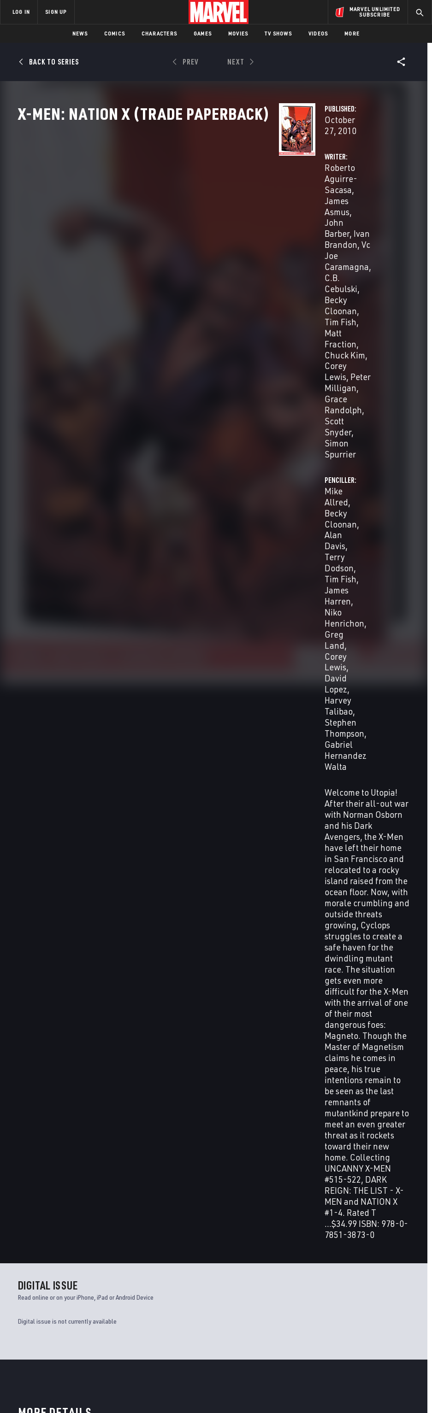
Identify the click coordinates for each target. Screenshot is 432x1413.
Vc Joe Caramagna (214, 219)
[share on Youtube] (341, 1315)
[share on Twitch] (398, 1315)
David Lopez (205, 758)
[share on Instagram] (379, 1295)
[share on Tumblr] (398, 1295)
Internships (98, 1320)
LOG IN (21, 11)
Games (203, 33)
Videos (318, 33)
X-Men (126, 1185)
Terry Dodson (322, 208)
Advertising (167, 1272)
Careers (92, 1307)
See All (392, 851)
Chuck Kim (237, 241)
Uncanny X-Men (240, 1185)
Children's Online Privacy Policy (268, 1379)
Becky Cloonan (207, 230)
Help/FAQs (95, 1293)
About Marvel (90, 1276)
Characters (159, 33)
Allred (62, 1006)
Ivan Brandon (247, 668)
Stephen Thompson (179, 767)
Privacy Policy (64, 1379)
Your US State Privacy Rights (125, 1379)
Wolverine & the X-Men (351, 1185)
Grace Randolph (173, 263)
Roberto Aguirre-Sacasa (188, 197)
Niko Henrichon (357, 219)
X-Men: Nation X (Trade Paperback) (52, 991)
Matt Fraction (187, 241)
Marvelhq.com (170, 1299)
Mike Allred (293, 197)
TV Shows (278, 33)
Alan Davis (168, 739)
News (80, 33)
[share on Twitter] (360, 1295)
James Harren (298, 219)
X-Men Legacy (37, 1185)
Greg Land (292, 230)
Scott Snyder (232, 263)
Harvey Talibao (327, 241)
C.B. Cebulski (224, 677)
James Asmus (172, 668)
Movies (238, 33)
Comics (114, 33)
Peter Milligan (219, 252)
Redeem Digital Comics (159, 1320)
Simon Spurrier (170, 274)
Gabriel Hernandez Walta (187, 777)
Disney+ (160, 1286)
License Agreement (340, 1379)
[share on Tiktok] (341, 1334)
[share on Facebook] (341, 1296)
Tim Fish (368, 208)
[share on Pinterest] (379, 1315)
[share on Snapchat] (360, 1315)
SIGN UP (55, 11)
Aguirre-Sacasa (35, 1006)
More (352, 33)
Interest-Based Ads (397, 1379)
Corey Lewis (165, 252)
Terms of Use (22, 1379)
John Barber (194, 208)
